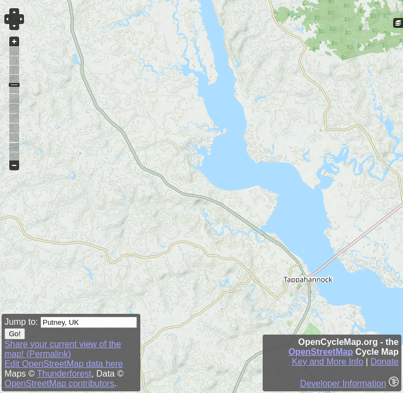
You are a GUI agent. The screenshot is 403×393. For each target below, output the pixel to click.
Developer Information (343, 383)
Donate (384, 361)
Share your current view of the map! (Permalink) (62, 349)
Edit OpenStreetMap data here (63, 363)
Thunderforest (64, 373)
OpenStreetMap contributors (59, 383)
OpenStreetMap (320, 351)
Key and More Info (328, 361)
